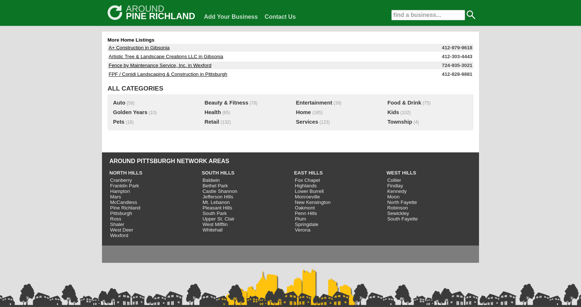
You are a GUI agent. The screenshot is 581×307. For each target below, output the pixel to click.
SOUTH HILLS (218, 173)
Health (212, 112)
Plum (300, 219)
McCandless (123, 202)
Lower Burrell (309, 191)
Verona (302, 230)
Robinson (397, 208)
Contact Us (280, 17)
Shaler (117, 224)
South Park (215, 213)
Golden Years (130, 112)
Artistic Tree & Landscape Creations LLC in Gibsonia (166, 56)
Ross (115, 219)
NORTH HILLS (125, 173)
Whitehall (213, 230)
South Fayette (402, 219)
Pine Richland (125, 208)
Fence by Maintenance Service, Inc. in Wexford (160, 65)
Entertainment (314, 103)
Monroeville (307, 197)
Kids (393, 112)
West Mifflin (215, 224)
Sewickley (398, 213)
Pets (118, 122)
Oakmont (305, 208)
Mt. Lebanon (216, 202)
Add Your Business (231, 17)
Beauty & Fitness (226, 103)
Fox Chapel (307, 180)
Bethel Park (215, 185)
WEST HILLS (401, 173)
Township (399, 122)
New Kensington (313, 202)
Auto (119, 103)
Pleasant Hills (217, 208)
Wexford (119, 235)
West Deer (121, 230)
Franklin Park (124, 185)
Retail (211, 122)
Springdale (306, 224)
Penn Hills (306, 213)
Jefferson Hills (218, 197)
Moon (393, 197)
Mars (115, 197)
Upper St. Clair (219, 219)
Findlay (395, 185)
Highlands (306, 185)
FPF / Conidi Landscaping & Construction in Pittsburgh (168, 74)
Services (307, 122)
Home (303, 112)
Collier (394, 180)
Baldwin (211, 180)
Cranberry (121, 180)
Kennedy (397, 191)
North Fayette (402, 202)
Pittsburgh (121, 213)
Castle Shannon (220, 191)
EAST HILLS (308, 173)
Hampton (120, 191)
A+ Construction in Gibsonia (139, 47)
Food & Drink (404, 103)
